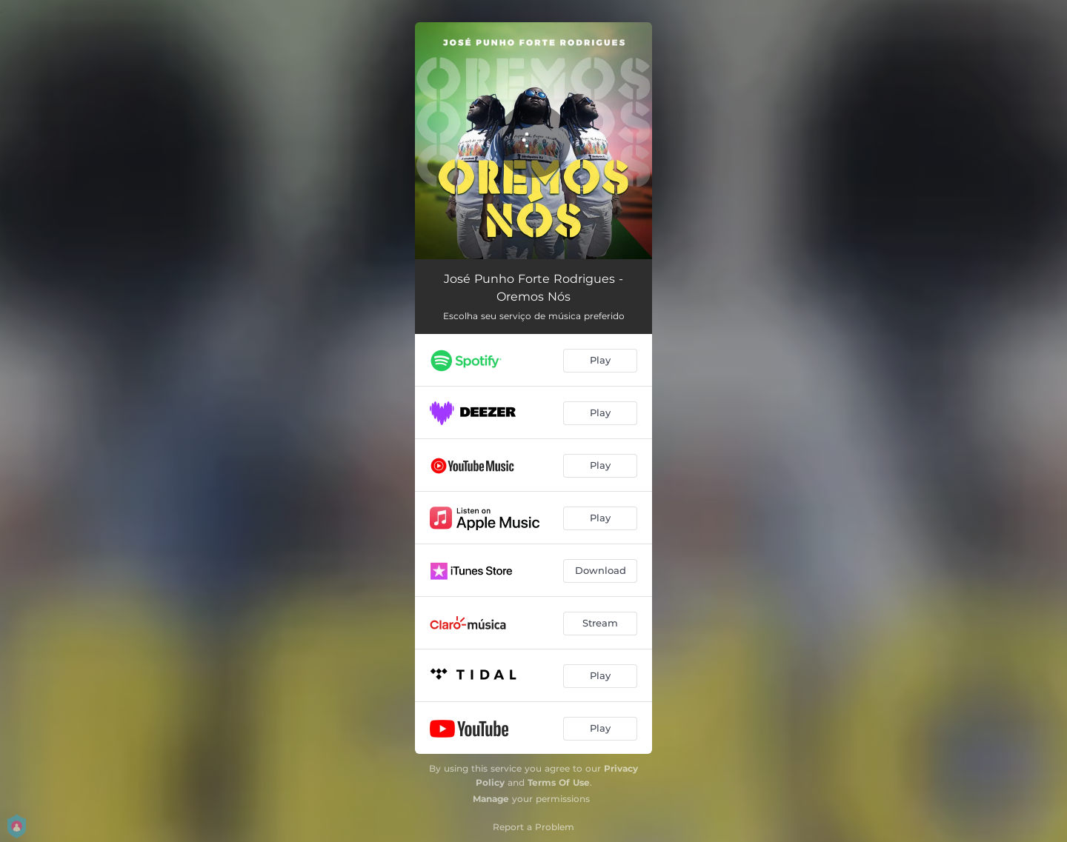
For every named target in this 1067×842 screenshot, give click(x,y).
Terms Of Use (559, 782)
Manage (491, 798)
